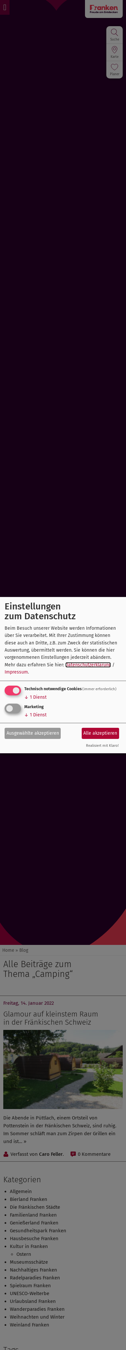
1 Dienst (35, 697)
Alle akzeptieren (100, 733)
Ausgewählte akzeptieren (33, 733)
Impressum (16, 672)
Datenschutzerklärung (88, 665)
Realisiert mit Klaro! (102, 745)
